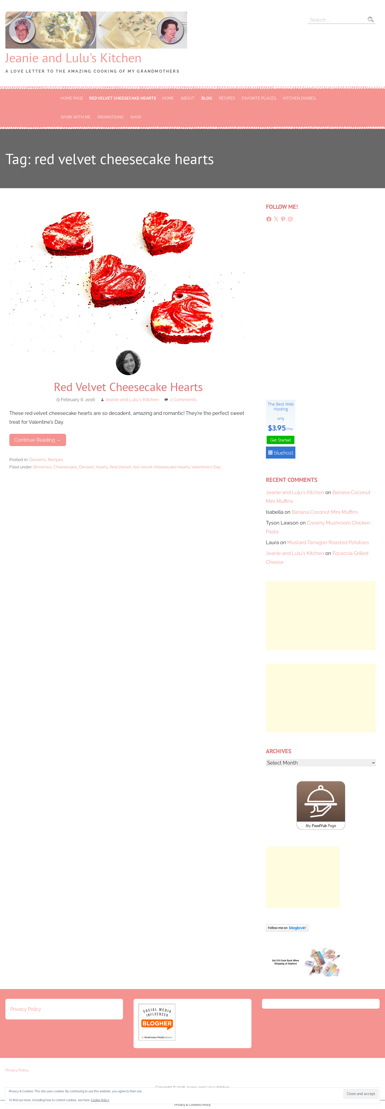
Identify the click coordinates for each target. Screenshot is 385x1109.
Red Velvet (120, 466)
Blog (206, 98)
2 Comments (183, 399)
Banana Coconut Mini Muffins (325, 512)
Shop (135, 117)
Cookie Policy (100, 1100)
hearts (102, 466)
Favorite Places (259, 98)
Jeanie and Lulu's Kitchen (73, 57)
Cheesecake (65, 466)
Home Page (71, 98)
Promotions (110, 117)
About (187, 98)
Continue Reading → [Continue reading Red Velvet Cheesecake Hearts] (37, 440)
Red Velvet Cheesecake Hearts (128, 386)
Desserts (37, 459)
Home (168, 98)
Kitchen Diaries (299, 98)
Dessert (86, 466)
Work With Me (75, 117)
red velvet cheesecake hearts (122, 98)
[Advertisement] (321, 615)
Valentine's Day (206, 466)
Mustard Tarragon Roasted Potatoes (328, 542)
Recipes (227, 98)
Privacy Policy (25, 1009)
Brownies (42, 466)
